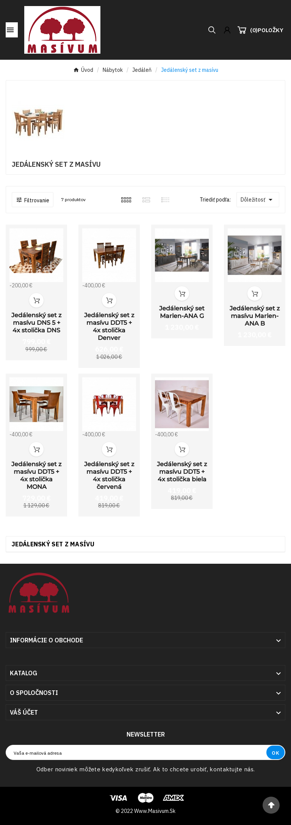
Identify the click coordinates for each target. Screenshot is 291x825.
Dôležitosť (258, 199)
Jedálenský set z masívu (53, 544)
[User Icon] (227, 30)
